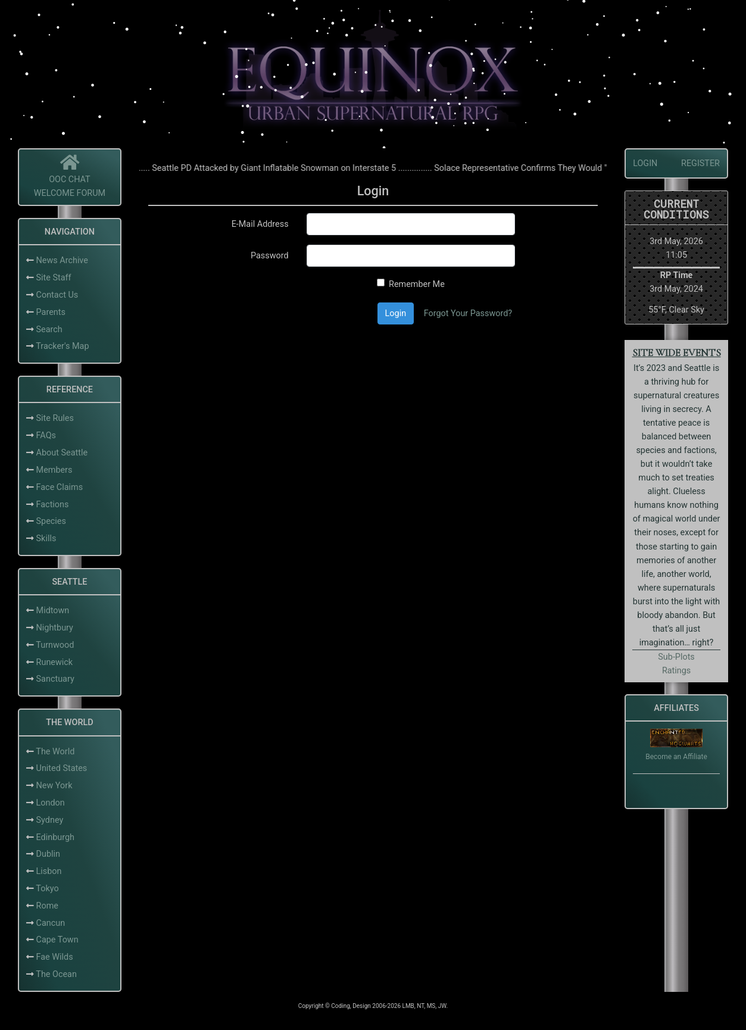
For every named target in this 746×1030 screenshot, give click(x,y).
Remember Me (417, 284)
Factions (52, 505)
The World (55, 752)
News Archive (62, 260)
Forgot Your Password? (468, 313)
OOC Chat (69, 179)
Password (270, 256)
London (50, 803)
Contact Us (57, 295)
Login (396, 313)
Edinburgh (55, 837)
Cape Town (57, 940)
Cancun (50, 923)
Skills (46, 538)
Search (49, 329)
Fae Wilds (54, 957)
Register (700, 163)
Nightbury (54, 628)
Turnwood (55, 645)
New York (54, 786)
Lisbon (49, 871)
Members (54, 470)
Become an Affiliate (676, 757)
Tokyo (47, 889)
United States (62, 768)
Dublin (48, 854)
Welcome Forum (69, 193)
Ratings (676, 671)
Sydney (50, 820)
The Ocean (56, 974)
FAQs (46, 435)
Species (51, 521)
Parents (50, 312)
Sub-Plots (676, 657)
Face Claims (59, 487)
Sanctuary (55, 679)
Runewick (54, 662)
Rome (47, 906)
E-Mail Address (260, 224)
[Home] (69, 166)
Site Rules (55, 418)
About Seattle (62, 453)
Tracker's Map (62, 346)
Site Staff (53, 278)
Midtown (53, 610)
